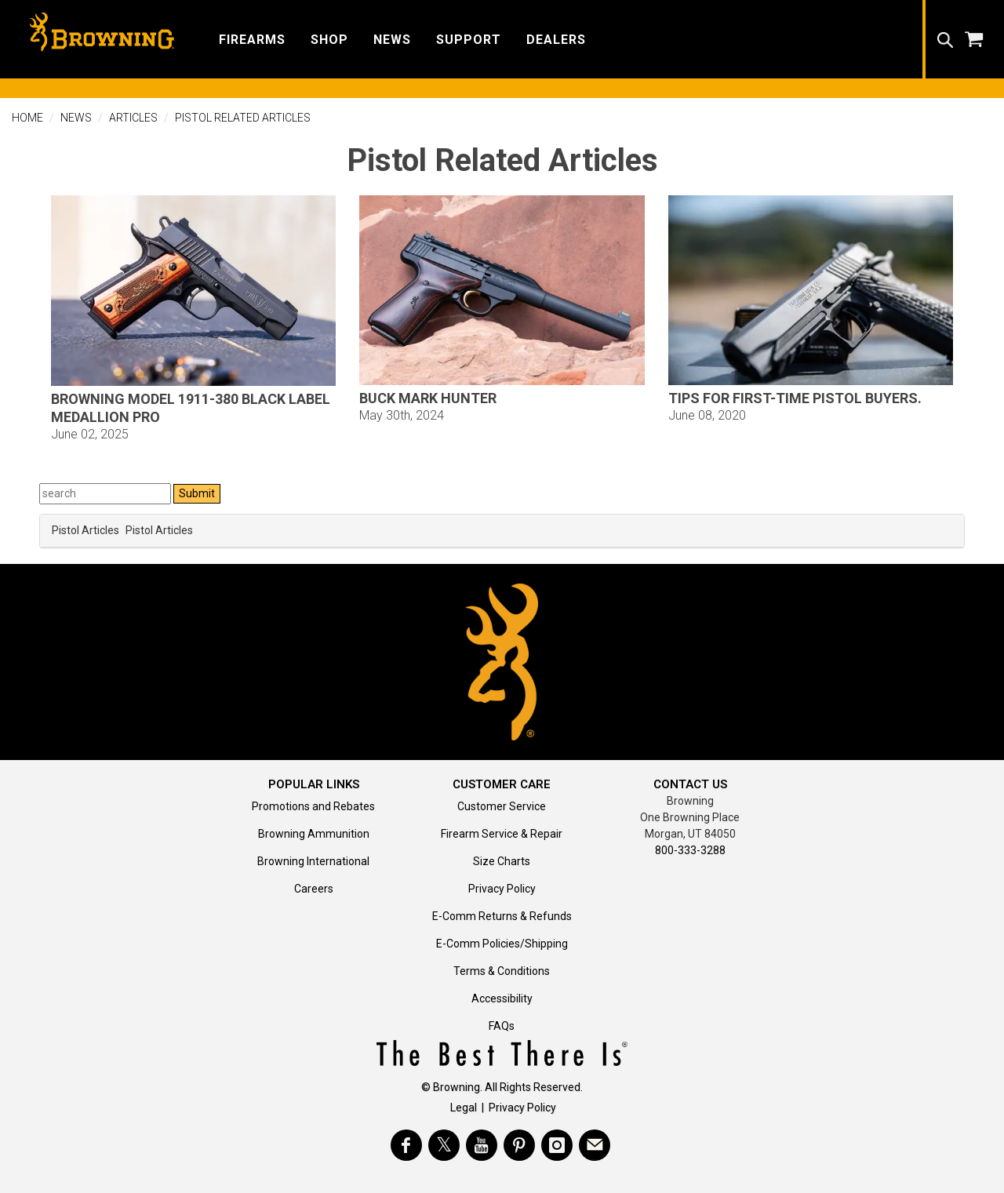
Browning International (313, 861)
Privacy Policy (502, 888)
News (76, 117)
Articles (133, 117)
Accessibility (502, 998)
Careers (313, 888)
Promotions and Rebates (313, 806)
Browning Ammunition (313, 833)
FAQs (502, 1026)
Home (27, 117)
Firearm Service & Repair (501, 833)
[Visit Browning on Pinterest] (519, 1145)
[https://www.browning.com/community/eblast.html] (594, 1145)
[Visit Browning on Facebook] (406, 1145)
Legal (463, 1107)
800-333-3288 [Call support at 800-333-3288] (690, 850)
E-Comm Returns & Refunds (502, 916)
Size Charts (501, 861)
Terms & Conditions (501, 971)
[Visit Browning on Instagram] (557, 1145)
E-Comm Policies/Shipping (502, 943)
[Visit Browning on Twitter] (444, 1145)
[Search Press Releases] (105, 493)
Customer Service (501, 806)
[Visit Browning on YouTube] (481, 1145)
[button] (252, 39)
